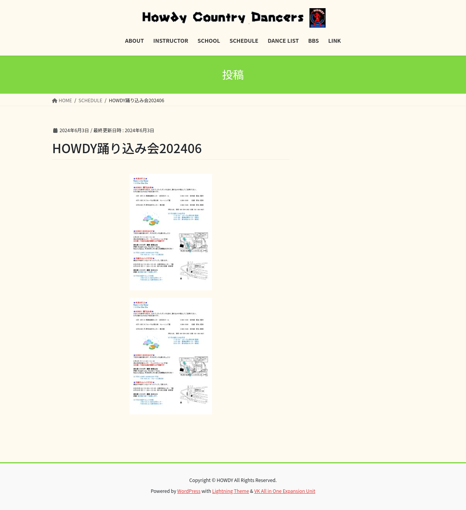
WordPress (189, 490)
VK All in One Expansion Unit (284, 490)
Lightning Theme (230, 490)
